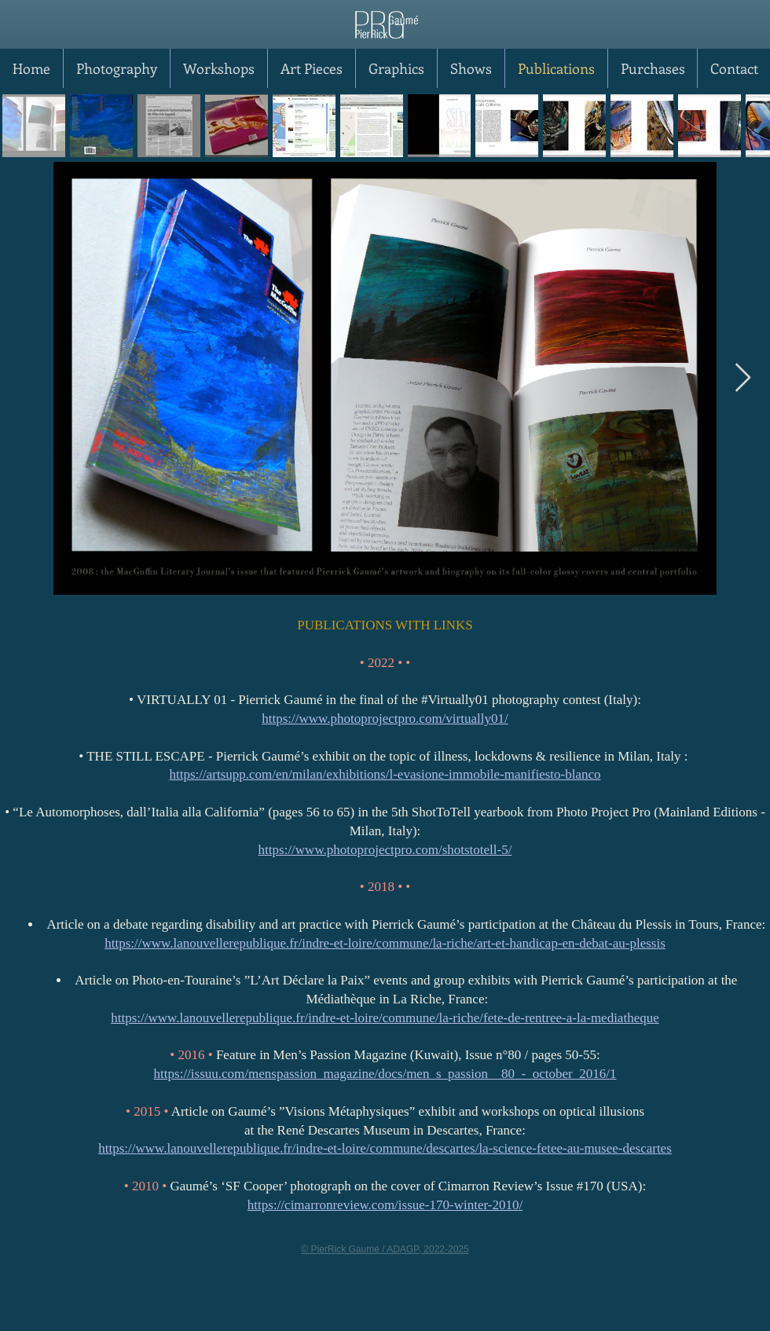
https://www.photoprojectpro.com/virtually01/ (385, 718)
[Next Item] (743, 378)
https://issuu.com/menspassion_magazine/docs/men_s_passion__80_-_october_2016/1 (385, 1073)
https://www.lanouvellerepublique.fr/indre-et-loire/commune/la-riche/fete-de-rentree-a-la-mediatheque (384, 1017)
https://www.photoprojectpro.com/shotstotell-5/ (385, 849)
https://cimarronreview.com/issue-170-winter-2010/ (385, 1204)
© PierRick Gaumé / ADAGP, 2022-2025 (384, 1249)
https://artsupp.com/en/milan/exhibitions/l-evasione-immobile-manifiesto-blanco (384, 774)
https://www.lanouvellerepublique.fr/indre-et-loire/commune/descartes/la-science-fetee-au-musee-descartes (385, 1148)
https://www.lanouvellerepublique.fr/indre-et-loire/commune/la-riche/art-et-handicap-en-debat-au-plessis (385, 943)
